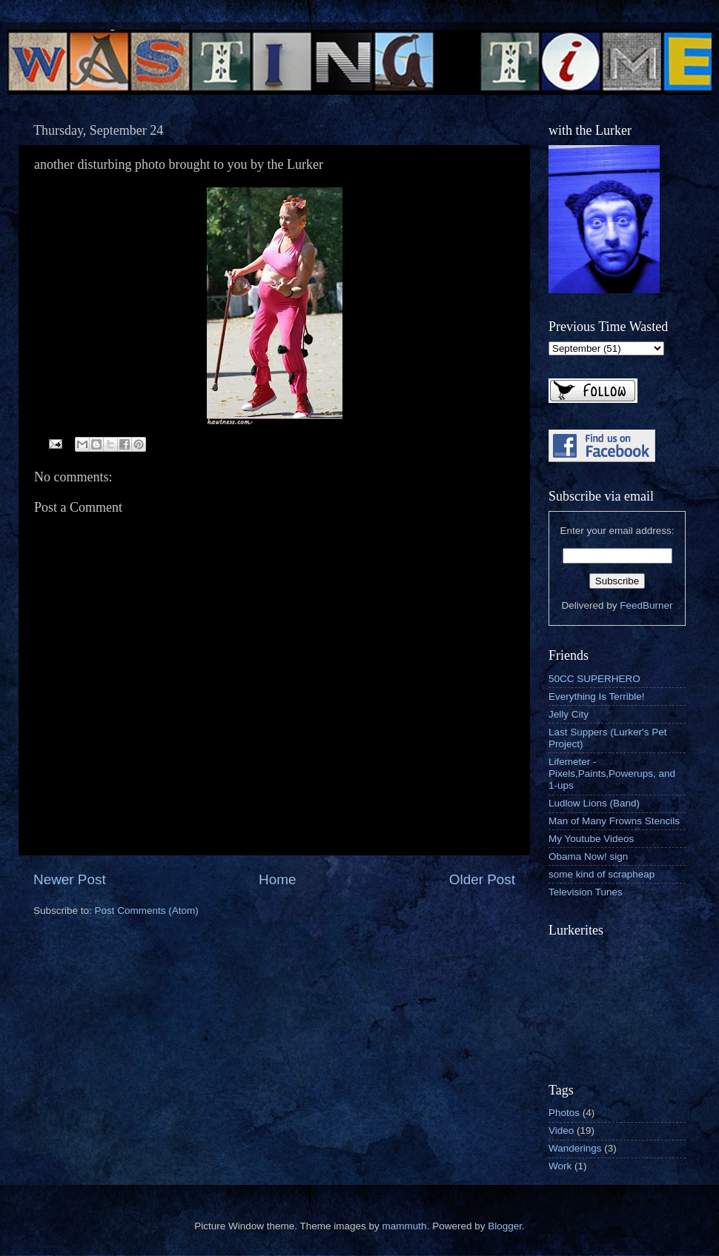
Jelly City (569, 714)
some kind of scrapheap (602, 874)
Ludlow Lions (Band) (594, 803)
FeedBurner (646, 605)
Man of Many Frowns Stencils (614, 820)
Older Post (482, 879)
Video (561, 1130)
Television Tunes (586, 892)
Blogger (505, 1226)
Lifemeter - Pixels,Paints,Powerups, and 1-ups (612, 773)
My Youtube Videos (591, 838)
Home (277, 879)
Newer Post (69, 879)
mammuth (404, 1226)
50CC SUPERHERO (594, 678)
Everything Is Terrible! (597, 696)
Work (560, 1166)
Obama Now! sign (588, 856)
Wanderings (575, 1148)
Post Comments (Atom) (147, 910)
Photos (564, 1112)
